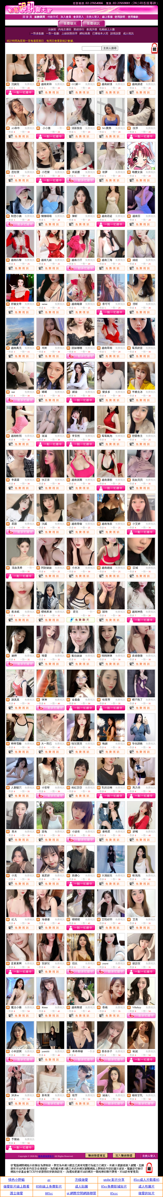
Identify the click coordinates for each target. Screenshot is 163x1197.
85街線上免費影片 (49, 1186)
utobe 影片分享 (114, 1179)
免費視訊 (29, 84)
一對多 (91, 1051)
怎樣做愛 (81, 1179)
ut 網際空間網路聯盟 (81, 1193)
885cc (49, 1193)
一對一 (61, 128)
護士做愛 (16, 1193)
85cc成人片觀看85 (146, 1179)
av (49, 1180)
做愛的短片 (146, 1193)
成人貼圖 (81, 1186)
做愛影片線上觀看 (16, 1186)
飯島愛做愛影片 (46, 1156)
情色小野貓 (16, 1179)
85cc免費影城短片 (114, 1186)
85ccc (114, 1193)
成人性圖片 (146, 1186)
